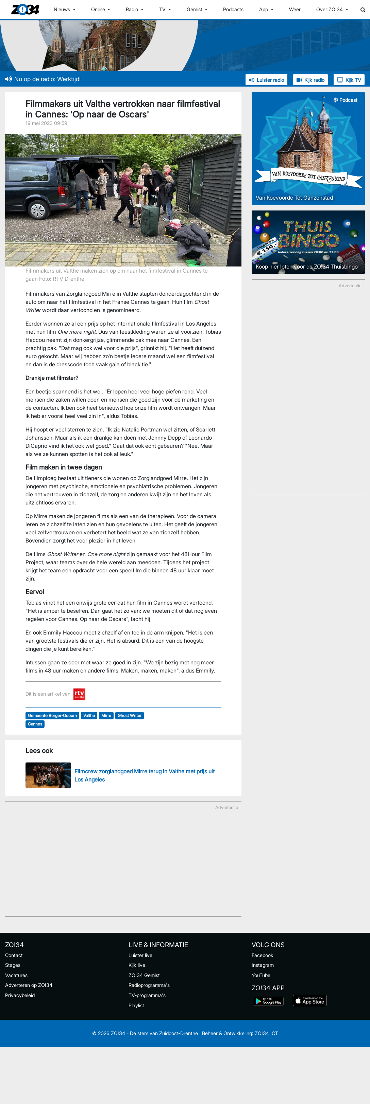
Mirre (106, 715)
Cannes (35, 723)
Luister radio (266, 80)
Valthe (89, 715)
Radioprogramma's (149, 985)
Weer (295, 9)
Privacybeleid (20, 995)
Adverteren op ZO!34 (28, 985)
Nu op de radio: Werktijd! (43, 78)
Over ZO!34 (330, 9)
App (264, 9)
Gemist (195, 9)
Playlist (136, 1005)
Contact (14, 955)
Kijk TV (349, 80)
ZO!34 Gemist (144, 975)
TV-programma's (147, 995)
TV (163, 9)
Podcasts (233, 9)
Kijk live (137, 965)
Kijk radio (310, 80)
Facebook (262, 955)
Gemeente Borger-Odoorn (52, 715)
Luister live (140, 955)
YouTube (261, 975)
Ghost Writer (129, 715)
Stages (12, 965)
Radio (132, 9)
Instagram (263, 965)
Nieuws (62, 9)
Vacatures (16, 975)
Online (98, 9)
